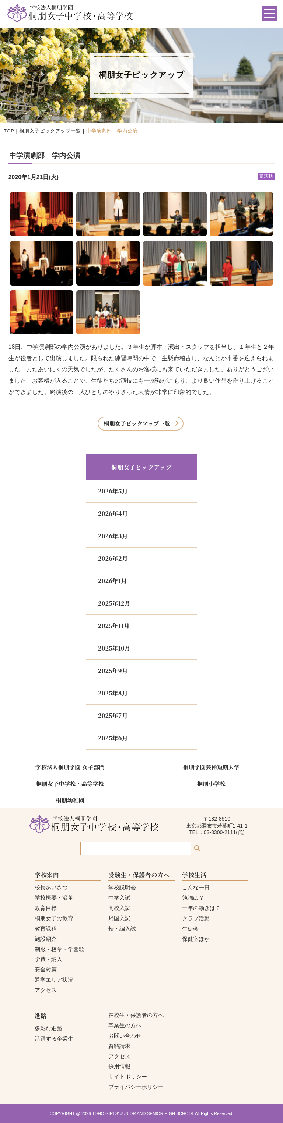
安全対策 (46, 969)
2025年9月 (112, 670)
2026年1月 (112, 581)
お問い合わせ (125, 1035)
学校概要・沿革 (54, 897)
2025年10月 (114, 648)
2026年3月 (112, 536)
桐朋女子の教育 (54, 918)
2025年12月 (114, 603)
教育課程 (46, 928)
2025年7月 (112, 715)
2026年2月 (112, 558)
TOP (9, 131)
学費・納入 (48, 959)
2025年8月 (112, 693)
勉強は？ (193, 897)
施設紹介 (46, 939)
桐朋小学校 (211, 783)
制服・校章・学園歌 (59, 949)
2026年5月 (112, 491)
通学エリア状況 (54, 980)
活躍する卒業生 (54, 1038)
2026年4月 (112, 513)
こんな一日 (196, 887)
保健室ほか (196, 939)
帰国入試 (119, 918)
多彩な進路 (48, 1028)
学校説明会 (122, 887)
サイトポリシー (127, 1076)
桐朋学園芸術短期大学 (211, 767)
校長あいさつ (51, 887)
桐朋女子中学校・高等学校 (70, 783)
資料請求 (119, 1046)
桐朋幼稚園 (70, 800)
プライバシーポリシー (136, 1087)
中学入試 (119, 897)
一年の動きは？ (201, 908)
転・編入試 (122, 928)
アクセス (46, 990)
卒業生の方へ (125, 1025)
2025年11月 (113, 625)
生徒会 (190, 928)
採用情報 (119, 1066)
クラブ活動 (196, 918)
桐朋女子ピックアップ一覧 (50, 131)
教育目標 (46, 908)
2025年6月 (112, 738)
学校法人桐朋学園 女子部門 (70, 767)
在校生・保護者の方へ (136, 1015)
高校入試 (119, 908)
